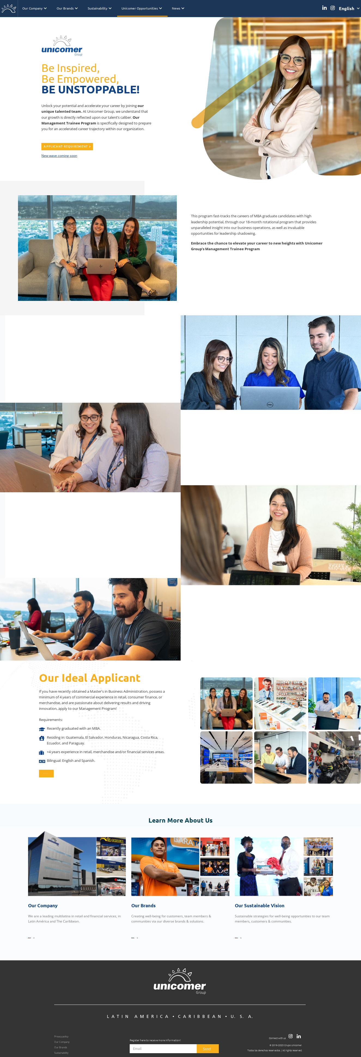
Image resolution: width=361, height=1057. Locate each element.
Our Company (34, 8)
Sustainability (99, 8)
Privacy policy (61, 1035)
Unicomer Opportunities (142, 8)
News (178, 8)
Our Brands (67, 8)
